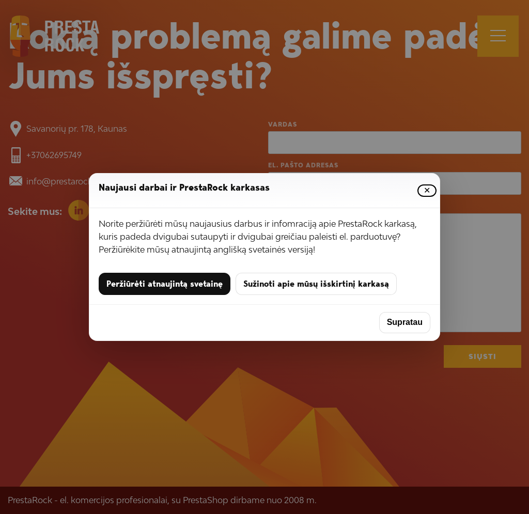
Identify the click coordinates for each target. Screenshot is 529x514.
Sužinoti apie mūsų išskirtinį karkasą (316, 283)
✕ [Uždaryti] (427, 190)
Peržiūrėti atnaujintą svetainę (164, 283)
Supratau (405, 322)
